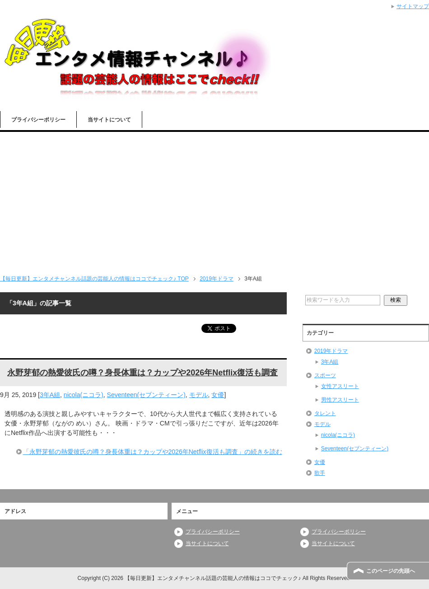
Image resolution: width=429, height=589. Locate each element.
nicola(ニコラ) (83, 394)
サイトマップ (412, 6)
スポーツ (325, 375)
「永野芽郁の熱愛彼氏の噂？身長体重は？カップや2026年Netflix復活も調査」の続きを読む (152, 451)
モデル (198, 394)
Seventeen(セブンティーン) (146, 394)
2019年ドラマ (331, 351)
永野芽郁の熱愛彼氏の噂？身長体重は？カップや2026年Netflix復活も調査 (142, 372)
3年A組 (50, 394)
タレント (325, 413)
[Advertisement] (214, 199)
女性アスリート (340, 386)
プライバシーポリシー (38, 120)
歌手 (319, 473)
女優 (217, 394)
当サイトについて (109, 120)
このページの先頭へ (390, 571)
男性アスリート (340, 400)
